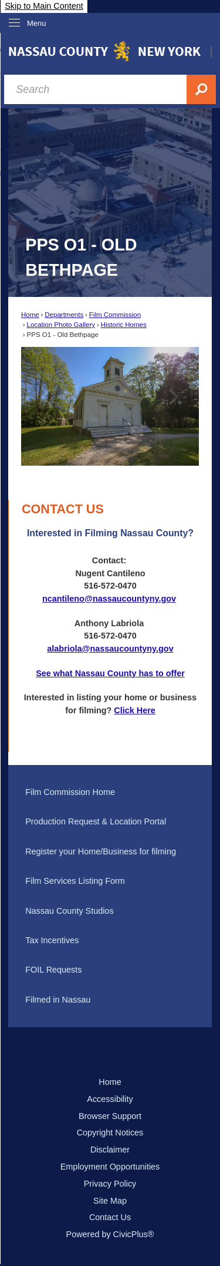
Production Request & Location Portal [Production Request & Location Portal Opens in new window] (95, 821)
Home (30, 314)
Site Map (110, 1200)
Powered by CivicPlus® (110, 1234)
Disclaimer (110, 1149)
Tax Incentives (52, 940)
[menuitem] (109, 792)
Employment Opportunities (110, 1166)
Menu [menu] (36, 23)
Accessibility (110, 1099)
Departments (64, 314)
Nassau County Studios (69, 911)
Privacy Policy (110, 1183)
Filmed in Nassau (57, 999)
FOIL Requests (53, 969)
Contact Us (110, 1217)
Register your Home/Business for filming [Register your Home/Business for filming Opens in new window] (100, 851)
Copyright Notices (110, 1132)
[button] (173, 406)
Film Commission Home (70, 792)
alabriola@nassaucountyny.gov (110, 648)
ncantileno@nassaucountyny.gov (109, 598)
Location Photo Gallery (61, 324)
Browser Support (110, 1116)
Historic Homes (124, 324)
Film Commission (115, 314)
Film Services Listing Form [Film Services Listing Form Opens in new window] (75, 881)
